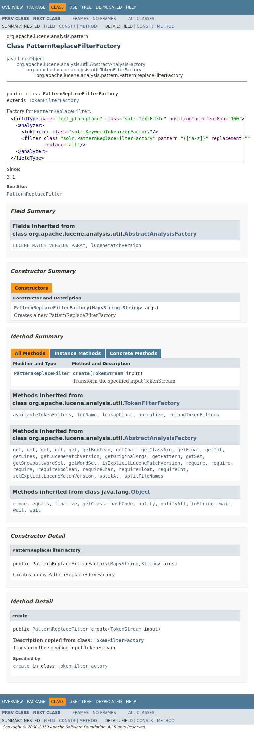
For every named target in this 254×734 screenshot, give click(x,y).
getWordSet (83, 463)
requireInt (172, 469)
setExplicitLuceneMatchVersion (53, 476)
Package (36, 7)
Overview (12, 7)
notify (146, 503)
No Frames (104, 18)
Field (49, 26)
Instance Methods (77, 353)
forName (87, 414)
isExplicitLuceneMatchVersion (141, 463)
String (111, 307)
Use (73, 7)
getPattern (166, 456)
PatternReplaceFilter (42, 373)
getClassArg (156, 449)
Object (140, 492)
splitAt (109, 476)
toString (202, 503)
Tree (86, 7)
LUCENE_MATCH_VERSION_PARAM (49, 245)
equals (40, 503)
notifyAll (173, 503)
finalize (66, 503)
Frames (81, 18)
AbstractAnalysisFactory (160, 234)
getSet (194, 456)
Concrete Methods (133, 353)
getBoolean (96, 449)
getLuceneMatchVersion (70, 456)
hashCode (121, 503)
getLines (24, 456)
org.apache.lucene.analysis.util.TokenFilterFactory (83, 69)
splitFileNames (143, 476)
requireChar (98, 469)
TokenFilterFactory (54, 100)
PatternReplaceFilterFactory (51, 307)
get (17, 449)
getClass (94, 503)
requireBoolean (57, 469)
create (81, 373)
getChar (126, 449)
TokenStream (108, 373)
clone (20, 503)
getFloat (188, 449)
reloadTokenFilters (194, 414)
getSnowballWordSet (38, 463)
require (195, 463)
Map (96, 307)
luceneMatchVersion (116, 245)
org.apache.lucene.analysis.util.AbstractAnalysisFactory (81, 64)
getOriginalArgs (126, 456)
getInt (213, 449)
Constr (67, 26)
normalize (150, 414)
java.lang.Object (25, 58)
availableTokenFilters (42, 414)
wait (225, 503)
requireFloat (135, 469)
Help (131, 7)
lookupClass (117, 414)
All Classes (141, 18)
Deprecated (109, 7)
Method (88, 26)
